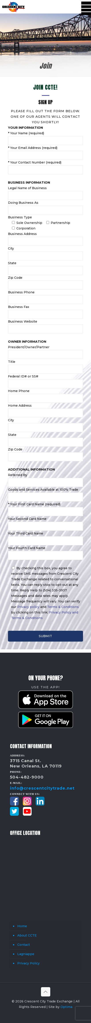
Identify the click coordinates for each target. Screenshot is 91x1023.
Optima (66, 1007)
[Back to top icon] (45, 991)
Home (22, 926)
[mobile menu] (85, 6)
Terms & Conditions (63, 607)
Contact (23, 945)
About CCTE (27, 935)
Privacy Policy (28, 963)
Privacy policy (28, 607)
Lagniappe (25, 954)
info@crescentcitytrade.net (42, 788)
